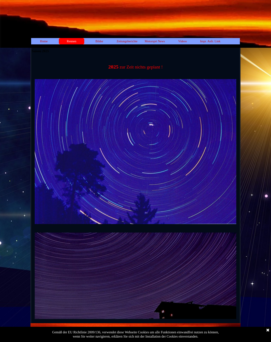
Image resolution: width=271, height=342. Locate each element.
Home (44, 41)
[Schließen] (268, 330)
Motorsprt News (155, 41)
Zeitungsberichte (127, 41)
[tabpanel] (135, 65)
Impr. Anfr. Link (210, 41)
